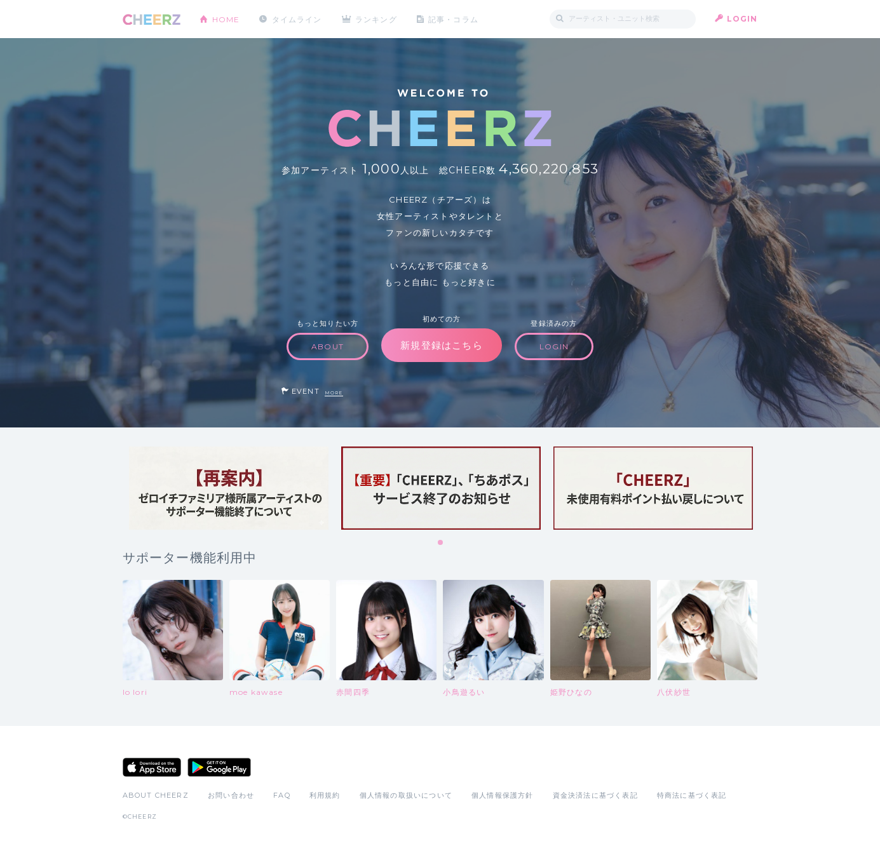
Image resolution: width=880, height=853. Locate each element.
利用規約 (325, 795)
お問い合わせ (231, 795)
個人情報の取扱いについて (406, 795)
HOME (226, 19)
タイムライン (297, 19)
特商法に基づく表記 (692, 795)
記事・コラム (454, 19)
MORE (334, 393)
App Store (152, 767)
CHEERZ (151, 19)
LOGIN (742, 19)
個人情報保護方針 (502, 795)
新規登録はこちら (441, 345)
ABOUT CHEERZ (156, 795)
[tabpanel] (228, 488)
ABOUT (327, 346)
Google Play (219, 767)
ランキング (377, 19)
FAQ (281, 795)
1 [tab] (441, 543)
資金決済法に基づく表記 (595, 795)
